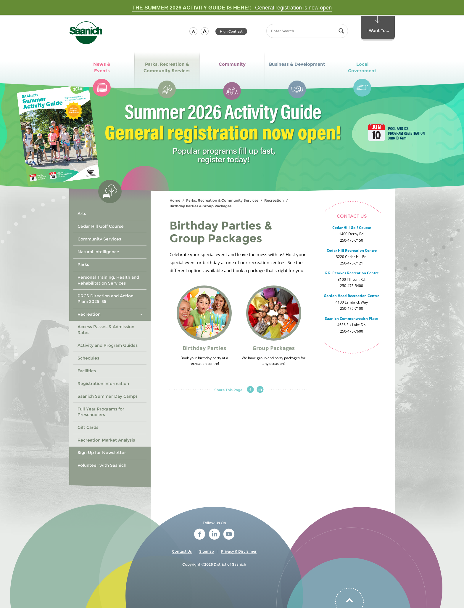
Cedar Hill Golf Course (351, 227)
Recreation (274, 200)
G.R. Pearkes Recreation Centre (352, 272)
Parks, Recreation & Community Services (222, 200)
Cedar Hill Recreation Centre (352, 250)
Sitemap (206, 551)
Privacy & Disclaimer (239, 551)
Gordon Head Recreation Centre (351, 295)
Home (175, 200)
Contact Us (182, 551)
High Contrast (231, 31)
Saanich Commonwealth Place (351, 318)
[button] (193, 31)
